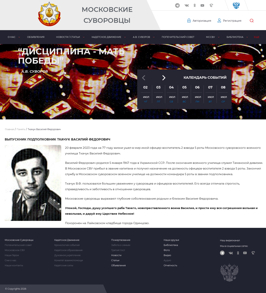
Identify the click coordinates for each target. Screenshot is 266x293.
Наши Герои (12, 255)
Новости (116, 255)
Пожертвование (120, 240)
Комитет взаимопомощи (68, 260)
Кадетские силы (63, 265)
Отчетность (170, 265)
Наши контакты (14, 265)
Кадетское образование (68, 250)
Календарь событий (205, 78)
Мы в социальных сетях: (234, 246)
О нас (10, 37)
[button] (133, 110)
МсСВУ (195, 37)
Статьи (115, 260)
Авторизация (202, 20)
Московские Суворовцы (107, 14)
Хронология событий (67, 245)
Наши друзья (171, 240)
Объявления (32, 37)
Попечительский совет (165, 37)
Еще (258, 37)
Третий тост (118, 250)
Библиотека (218, 37)
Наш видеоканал (230, 240)
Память (241, 37)
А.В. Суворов (131, 37)
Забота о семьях (120, 245)
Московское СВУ (15, 250)
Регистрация (232, 20)
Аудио (167, 260)
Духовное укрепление (67, 255)
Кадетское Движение (66, 240)
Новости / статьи (62, 37)
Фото (167, 250)
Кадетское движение (98, 37)
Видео (167, 255)
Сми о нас (10, 260)
